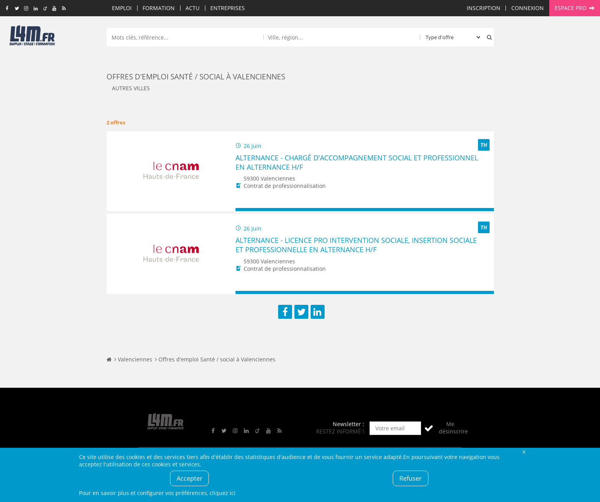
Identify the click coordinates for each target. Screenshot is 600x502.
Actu (192, 8)
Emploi (122, 8)
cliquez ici (223, 493)
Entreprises (227, 8)
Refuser (410, 478)
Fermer (524, 451)
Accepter (190, 478)
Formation (159, 8)
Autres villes (131, 88)
